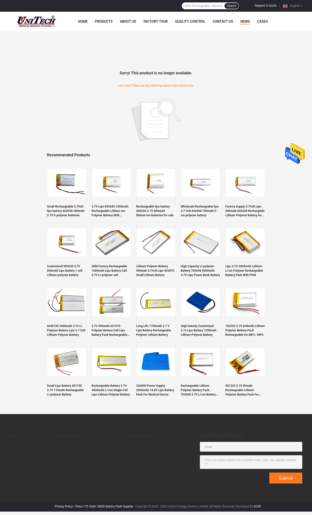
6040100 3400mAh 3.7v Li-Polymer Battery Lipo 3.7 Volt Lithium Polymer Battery (66, 330)
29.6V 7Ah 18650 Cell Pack (77, 444)
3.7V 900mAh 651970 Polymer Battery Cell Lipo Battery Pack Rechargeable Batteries (109, 330)
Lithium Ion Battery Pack (146, 435)
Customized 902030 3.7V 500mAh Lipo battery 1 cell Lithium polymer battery (64, 271)
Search (231, 6)
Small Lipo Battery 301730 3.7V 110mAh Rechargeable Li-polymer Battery (65, 390)
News (245, 21)
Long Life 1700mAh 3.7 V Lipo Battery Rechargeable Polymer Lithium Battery (153, 330)
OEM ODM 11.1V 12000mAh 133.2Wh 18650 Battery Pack (85, 454)
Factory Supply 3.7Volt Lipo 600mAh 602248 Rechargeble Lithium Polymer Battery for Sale (245, 211)
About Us (128, 21)
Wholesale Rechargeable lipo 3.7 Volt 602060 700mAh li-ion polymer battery (200, 211)
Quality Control (190, 21)
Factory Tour (156, 21)
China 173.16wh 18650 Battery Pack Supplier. (105, 506)
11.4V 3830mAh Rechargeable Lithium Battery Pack (158, 471)
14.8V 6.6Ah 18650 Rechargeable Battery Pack (87, 466)
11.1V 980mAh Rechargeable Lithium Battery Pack (157, 459)
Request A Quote (265, 5)
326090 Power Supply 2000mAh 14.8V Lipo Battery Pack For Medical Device (155, 390)
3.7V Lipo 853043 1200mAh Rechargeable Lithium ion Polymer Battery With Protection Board (110, 211)
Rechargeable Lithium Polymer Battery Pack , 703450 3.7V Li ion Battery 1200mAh (198, 390)
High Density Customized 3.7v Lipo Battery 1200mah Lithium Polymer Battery (198, 330)
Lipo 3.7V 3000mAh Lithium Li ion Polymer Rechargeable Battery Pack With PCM (244, 271)
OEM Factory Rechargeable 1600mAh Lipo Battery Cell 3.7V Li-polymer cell (109, 271)
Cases (262, 21)
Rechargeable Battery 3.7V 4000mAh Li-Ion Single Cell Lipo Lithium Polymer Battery (111, 390)
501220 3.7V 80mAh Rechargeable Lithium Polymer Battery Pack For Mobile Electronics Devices (243, 390)
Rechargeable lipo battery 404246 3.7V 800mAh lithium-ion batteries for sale (155, 211)
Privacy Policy (64, 506)
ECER (257, 506)
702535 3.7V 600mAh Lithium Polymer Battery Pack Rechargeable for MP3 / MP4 (245, 330)
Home (83, 21)
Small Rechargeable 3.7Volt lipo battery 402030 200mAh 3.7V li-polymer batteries (66, 211)
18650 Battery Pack (69, 435)
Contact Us (223, 21)
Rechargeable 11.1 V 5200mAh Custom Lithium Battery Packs (159, 446)
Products (104, 21)
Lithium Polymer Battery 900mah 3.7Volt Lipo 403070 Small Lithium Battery (155, 271)
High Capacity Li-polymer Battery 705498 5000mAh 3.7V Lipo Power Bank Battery (200, 271)
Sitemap (16, 481)
